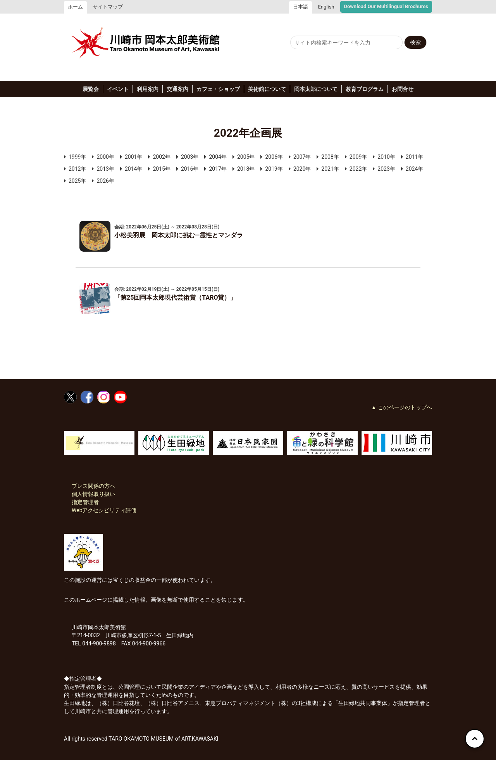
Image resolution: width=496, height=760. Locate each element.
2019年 (273, 169)
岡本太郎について (316, 89)
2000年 (105, 157)
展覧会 (91, 89)
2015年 (161, 169)
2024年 (414, 169)
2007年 (302, 157)
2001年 (133, 157)
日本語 (300, 7)
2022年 (358, 169)
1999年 (77, 157)
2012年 (77, 169)
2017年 (217, 169)
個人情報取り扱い (93, 494)
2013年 (105, 169)
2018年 (246, 169)
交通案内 (177, 89)
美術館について (267, 89)
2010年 (386, 157)
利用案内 (147, 89)
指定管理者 (85, 502)
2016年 (189, 169)
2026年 (105, 181)
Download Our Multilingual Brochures (386, 6)
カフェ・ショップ (218, 89)
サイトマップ (108, 7)
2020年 (302, 169)
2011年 (414, 157)
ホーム (75, 7)
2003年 (189, 157)
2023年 (386, 169)
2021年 (330, 169)
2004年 (217, 157)
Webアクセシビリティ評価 (104, 510)
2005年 (246, 157)
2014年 (133, 169)
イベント (118, 89)
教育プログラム (365, 89)
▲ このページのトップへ (401, 407)
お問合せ (402, 89)
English (326, 7)
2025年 (77, 181)
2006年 (273, 157)
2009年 (358, 157)
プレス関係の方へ (93, 486)
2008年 (330, 157)
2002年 (161, 157)
